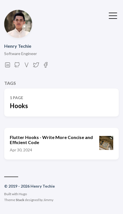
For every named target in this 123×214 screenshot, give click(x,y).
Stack (20, 200)
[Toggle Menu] (113, 15)
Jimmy (48, 200)
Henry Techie (17, 46)
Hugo (23, 194)
